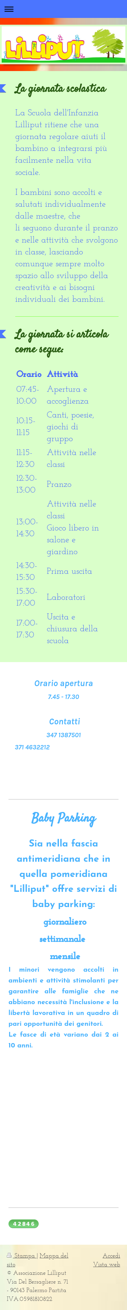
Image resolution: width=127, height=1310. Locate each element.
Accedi (111, 1255)
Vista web (106, 1264)
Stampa (22, 1255)
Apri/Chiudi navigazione (63, 9)
